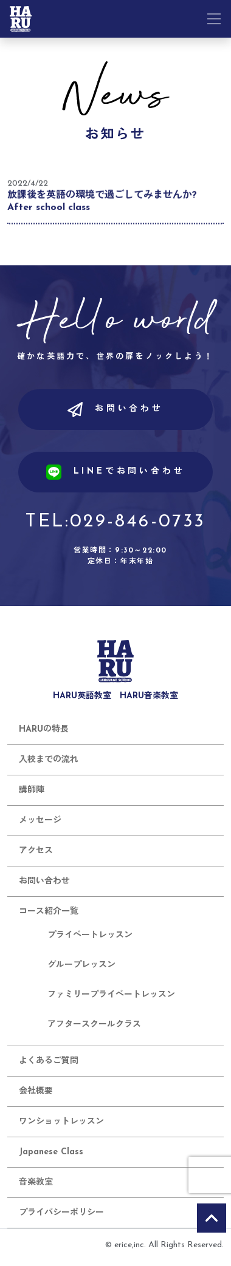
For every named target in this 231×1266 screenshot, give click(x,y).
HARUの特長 (44, 729)
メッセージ (40, 820)
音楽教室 (36, 1182)
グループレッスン (81, 965)
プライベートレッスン (90, 935)
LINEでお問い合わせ (115, 472)
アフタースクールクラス (94, 1024)
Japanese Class (51, 1152)
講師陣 (31, 790)
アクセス (36, 851)
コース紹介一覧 (48, 911)
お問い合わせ (115, 409)
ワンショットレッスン (61, 1121)
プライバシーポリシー (61, 1212)
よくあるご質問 (48, 1061)
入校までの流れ (48, 759)
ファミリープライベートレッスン (111, 994)
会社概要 (36, 1091)
